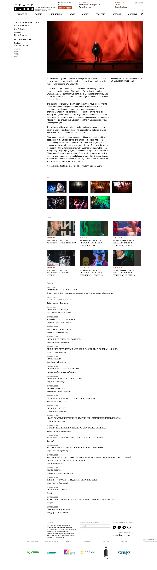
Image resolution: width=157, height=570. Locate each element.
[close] (155, 539)
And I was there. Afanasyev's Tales (90, 5)
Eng (141, 3)
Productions (55, 14)
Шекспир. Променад (57, 309)
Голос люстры (54, 470)
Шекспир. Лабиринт (57, 490)
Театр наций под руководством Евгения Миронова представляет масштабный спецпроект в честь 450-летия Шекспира (89, 458)
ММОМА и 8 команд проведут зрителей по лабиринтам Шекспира (81, 499)
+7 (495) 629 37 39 (66, 2)
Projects (100, 14)
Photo (17, 52)
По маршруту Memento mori (62, 290)
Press (16, 56)
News (72, 14)
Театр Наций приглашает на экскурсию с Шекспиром (75, 447)
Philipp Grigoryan (20, 35)
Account (132, 14)
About (85, 14)
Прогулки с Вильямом (58, 509)
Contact (117, 14)
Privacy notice (151, 539)
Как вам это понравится (60, 300)
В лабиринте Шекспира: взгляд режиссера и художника (76, 428)
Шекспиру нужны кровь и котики (64, 378)
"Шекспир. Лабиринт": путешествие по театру (71, 398)
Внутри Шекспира (56, 388)
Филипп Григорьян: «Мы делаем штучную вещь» (72, 480)
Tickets (38, 14)
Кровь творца (54, 359)
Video (17, 54)
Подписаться (85, 530)
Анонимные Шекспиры (59, 329)
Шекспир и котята (56, 408)
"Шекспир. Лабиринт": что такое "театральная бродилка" (76, 438)
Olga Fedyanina (19, 29)
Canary (117, 5)
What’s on (22, 14)
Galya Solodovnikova (21, 45)
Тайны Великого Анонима (61, 319)
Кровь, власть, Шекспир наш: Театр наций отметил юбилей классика (84, 418)
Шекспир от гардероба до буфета (64, 339)
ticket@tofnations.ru (64, 5)
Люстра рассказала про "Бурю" (63, 369)
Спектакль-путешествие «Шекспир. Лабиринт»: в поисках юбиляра (82, 349)
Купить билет (65, 8)
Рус (137, 3)
